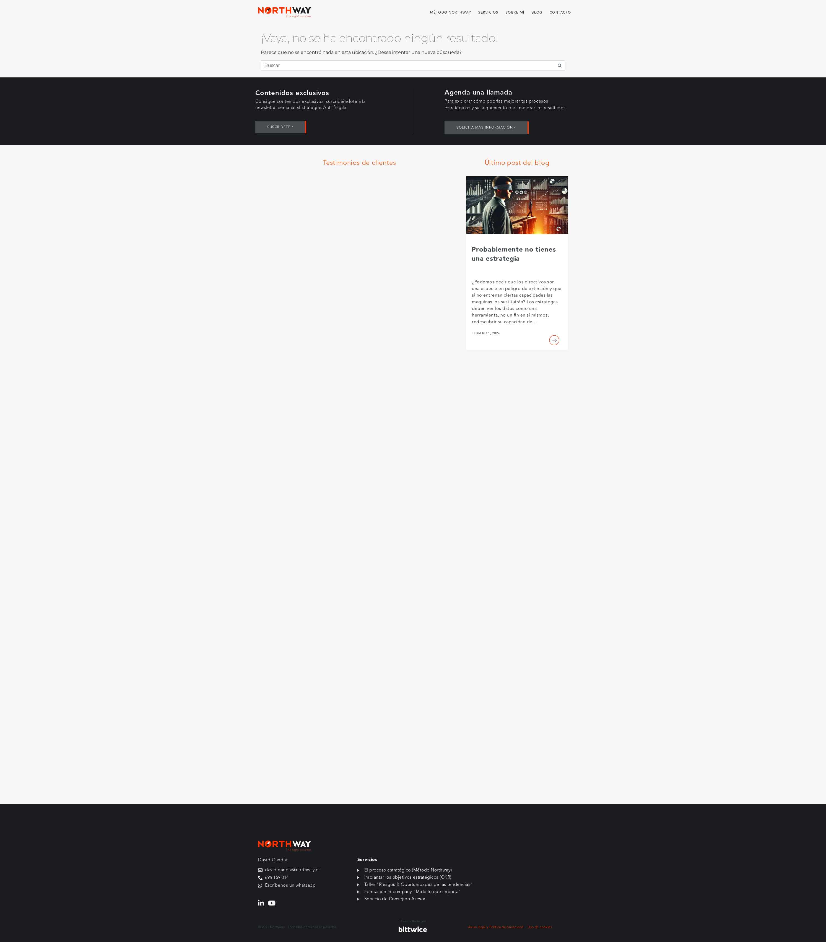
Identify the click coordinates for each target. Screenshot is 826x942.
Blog (537, 12)
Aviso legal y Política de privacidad (495, 927)
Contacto (560, 12)
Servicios (488, 12)
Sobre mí (515, 12)
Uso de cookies (540, 927)
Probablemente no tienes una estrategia (514, 254)
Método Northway (450, 12)
